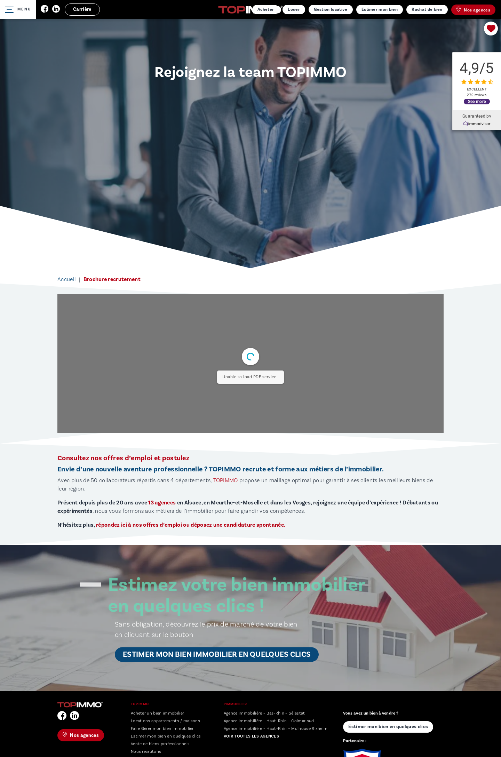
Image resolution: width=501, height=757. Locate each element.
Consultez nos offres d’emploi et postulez (123, 458)
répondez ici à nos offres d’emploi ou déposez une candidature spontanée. (190, 524)
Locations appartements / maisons (165, 721)
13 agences (162, 502)
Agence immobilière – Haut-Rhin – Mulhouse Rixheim (276, 728)
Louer (294, 9)
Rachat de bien (427, 9)
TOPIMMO (225, 480)
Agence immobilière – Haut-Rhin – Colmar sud (269, 721)
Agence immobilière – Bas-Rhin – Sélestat (264, 713)
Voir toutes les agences (251, 736)
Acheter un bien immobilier (157, 713)
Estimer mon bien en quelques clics (166, 736)
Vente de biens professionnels (160, 744)
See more (476, 100)
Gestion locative (330, 9)
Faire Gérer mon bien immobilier (162, 728)
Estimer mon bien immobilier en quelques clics (217, 654)
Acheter (265, 9)
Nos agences (473, 10)
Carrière (82, 9)
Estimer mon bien (379, 9)
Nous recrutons (146, 751)
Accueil (66, 279)
